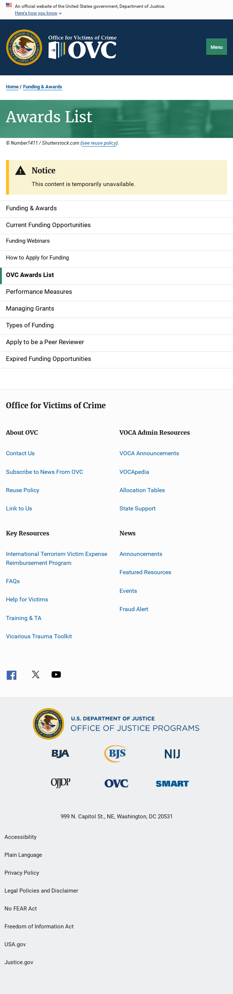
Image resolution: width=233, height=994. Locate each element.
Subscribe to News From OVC (44, 471)
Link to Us (19, 508)
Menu (217, 47)
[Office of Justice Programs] (24, 47)
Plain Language (23, 855)
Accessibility (20, 837)
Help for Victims (27, 599)
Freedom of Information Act (39, 926)
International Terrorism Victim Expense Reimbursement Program (56, 558)
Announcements (140, 553)
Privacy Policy (21, 872)
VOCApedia (134, 471)
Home (12, 86)
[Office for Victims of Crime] (116, 788)
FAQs (13, 581)
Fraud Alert (133, 609)
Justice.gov (18, 962)
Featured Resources (145, 572)
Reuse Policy (22, 490)
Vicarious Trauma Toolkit (39, 636)
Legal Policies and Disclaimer (41, 890)
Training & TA (23, 617)
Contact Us (20, 453)
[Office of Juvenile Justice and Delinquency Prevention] (60, 789)
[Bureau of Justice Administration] (60, 759)
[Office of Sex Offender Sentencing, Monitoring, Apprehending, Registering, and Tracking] (172, 788)
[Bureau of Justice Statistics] (116, 764)
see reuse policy (99, 142)
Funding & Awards (42, 86)
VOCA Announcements (149, 453)
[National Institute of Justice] (172, 759)
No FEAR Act (20, 908)
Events (128, 590)
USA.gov (15, 944)
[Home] (85, 47)
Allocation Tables (142, 490)
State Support (137, 508)
